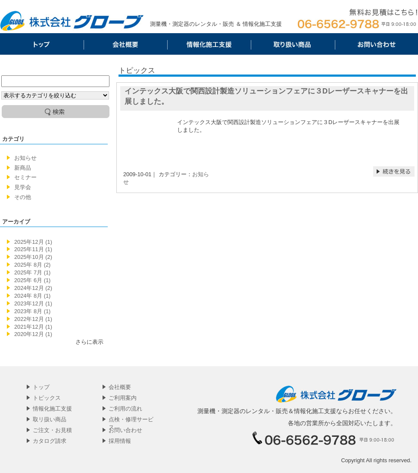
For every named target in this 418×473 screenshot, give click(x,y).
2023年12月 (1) (33, 303)
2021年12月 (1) (33, 327)
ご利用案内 (123, 398)
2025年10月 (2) (33, 257)
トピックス (47, 398)
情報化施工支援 (209, 44)
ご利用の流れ (125, 408)
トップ (42, 44)
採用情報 (120, 441)
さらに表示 (89, 342)
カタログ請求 (49, 441)
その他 (22, 197)
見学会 (22, 187)
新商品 (22, 168)
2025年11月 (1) (33, 249)
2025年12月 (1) (33, 242)
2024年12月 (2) (33, 288)
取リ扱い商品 (292, 44)
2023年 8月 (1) (32, 311)
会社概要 (125, 44)
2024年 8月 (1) (32, 296)
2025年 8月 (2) (32, 264)
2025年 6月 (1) (32, 280)
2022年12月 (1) (33, 319)
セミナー (25, 177)
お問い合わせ (376, 44)
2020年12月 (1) (33, 334)
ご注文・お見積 (52, 430)
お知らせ (25, 158)
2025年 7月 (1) (32, 272)
